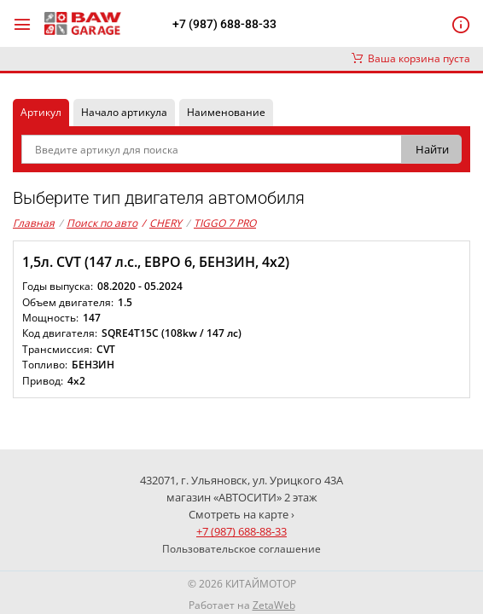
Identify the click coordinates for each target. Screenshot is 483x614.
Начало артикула (124, 112)
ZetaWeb (274, 605)
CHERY (162, 223)
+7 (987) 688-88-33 (224, 24)
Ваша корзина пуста (411, 58)
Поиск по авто (102, 223)
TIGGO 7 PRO (225, 223)
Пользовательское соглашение (241, 549)
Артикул (40, 112)
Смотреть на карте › (241, 514)
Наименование (226, 112)
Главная (34, 223)
